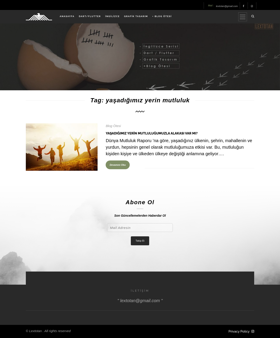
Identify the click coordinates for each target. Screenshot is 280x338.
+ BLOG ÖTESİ (162, 16)
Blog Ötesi (113, 126)
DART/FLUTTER (90, 16)
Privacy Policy (239, 331)
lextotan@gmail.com (227, 6)
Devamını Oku (118, 165)
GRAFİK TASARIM (136, 16)
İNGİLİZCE (112, 16)
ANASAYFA (67, 16)
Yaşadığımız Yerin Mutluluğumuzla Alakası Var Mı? (152, 133)
